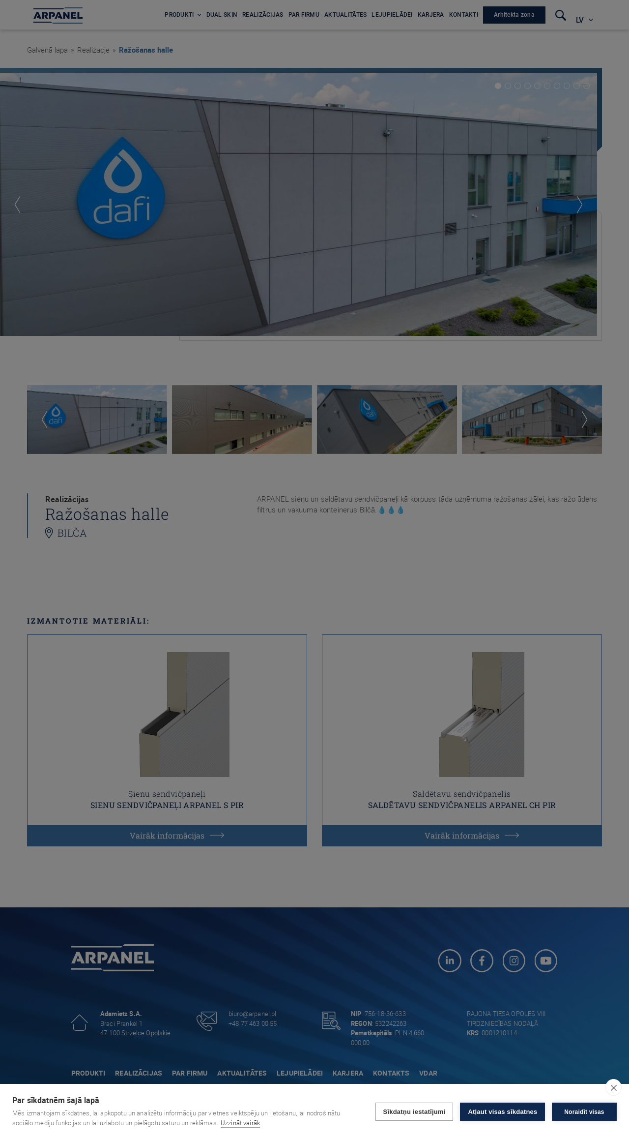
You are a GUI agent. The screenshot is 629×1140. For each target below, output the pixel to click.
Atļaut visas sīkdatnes (502, 1111)
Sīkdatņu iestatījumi (414, 1111)
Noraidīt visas (584, 1112)
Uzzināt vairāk (240, 1122)
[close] (613, 1087)
